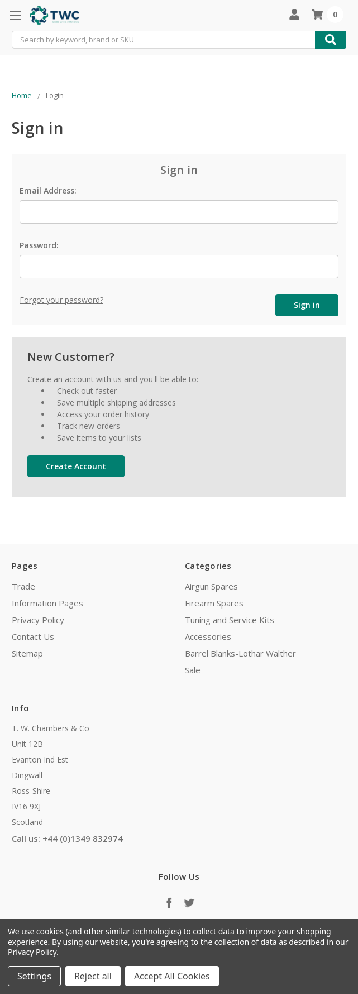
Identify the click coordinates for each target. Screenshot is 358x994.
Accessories (208, 635)
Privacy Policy (38, 618)
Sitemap (27, 652)
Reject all (93, 976)
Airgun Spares (211, 585)
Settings (34, 976)
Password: (39, 245)
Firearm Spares (214, 601)
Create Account (76, 465)
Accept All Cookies (172, 976)
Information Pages (47, 601)
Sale (193, 668)
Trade (23, 585)
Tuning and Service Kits (229, 618)
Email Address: (48, 190)
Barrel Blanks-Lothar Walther (240, 652)
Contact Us (33, 635)
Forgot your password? (61, 300)
